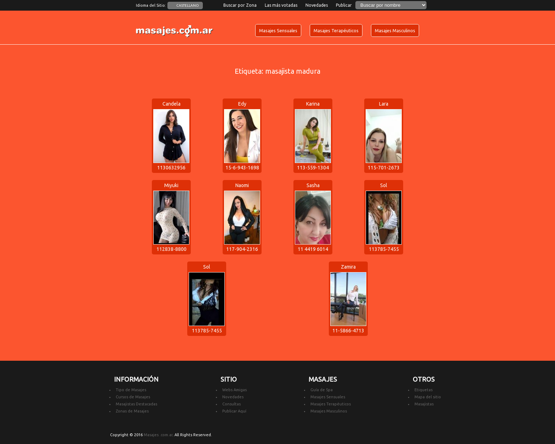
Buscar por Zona (240, 5)
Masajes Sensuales (278, 30)
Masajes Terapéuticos (336, 30)
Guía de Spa (321, 390)
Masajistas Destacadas (136, 404)
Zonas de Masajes (132, 411)
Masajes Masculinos (395, 30)
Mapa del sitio (427, 397)
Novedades (316, 5)
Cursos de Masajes (133, 397)
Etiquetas (423, 390)
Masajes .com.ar (158, 435)
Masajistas (424, 404)
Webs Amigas (234, 390)
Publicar (344, 5)
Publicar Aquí (234, 411)
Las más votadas (281, 5)
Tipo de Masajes (131, 390)
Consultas (231, 404)
